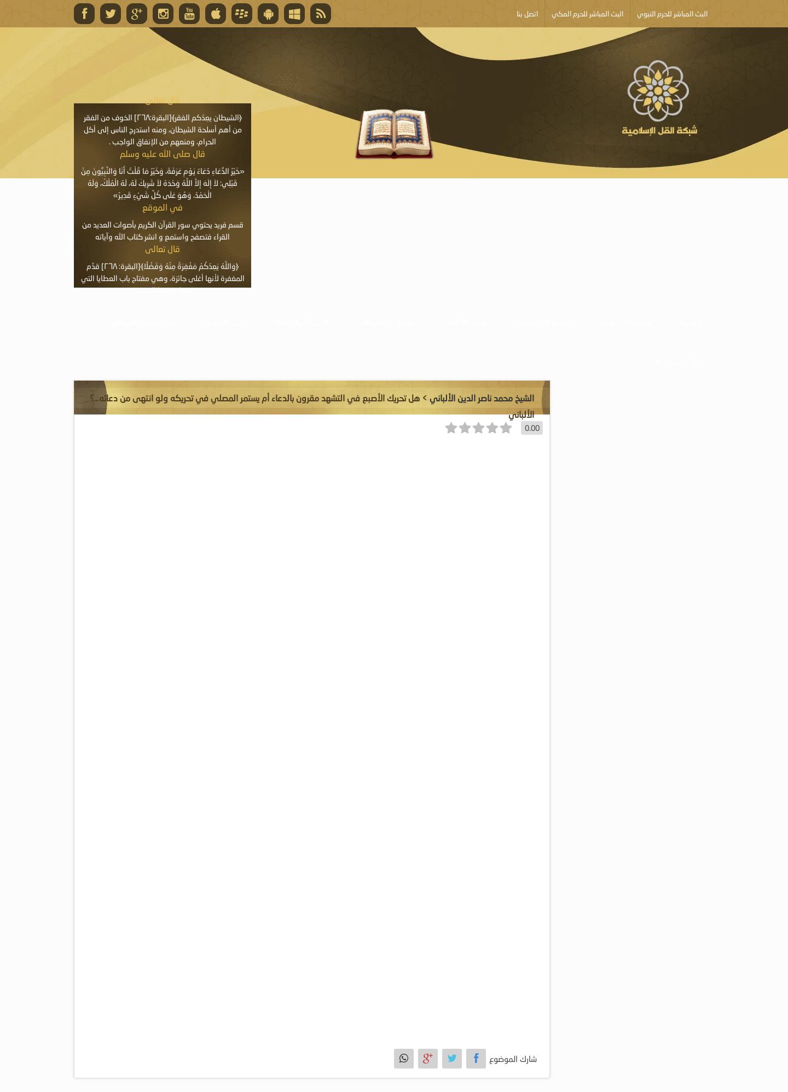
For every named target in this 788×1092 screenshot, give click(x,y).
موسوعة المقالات (385, 322)
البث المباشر (225, 322)
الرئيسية (691, 322)
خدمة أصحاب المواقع (146, 322)
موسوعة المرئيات (543, 322)
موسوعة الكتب (465, 322)
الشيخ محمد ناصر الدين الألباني (482, 398)
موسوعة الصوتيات (624, 322)
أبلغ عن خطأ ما (678, 361)
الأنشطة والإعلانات (300, 322)
